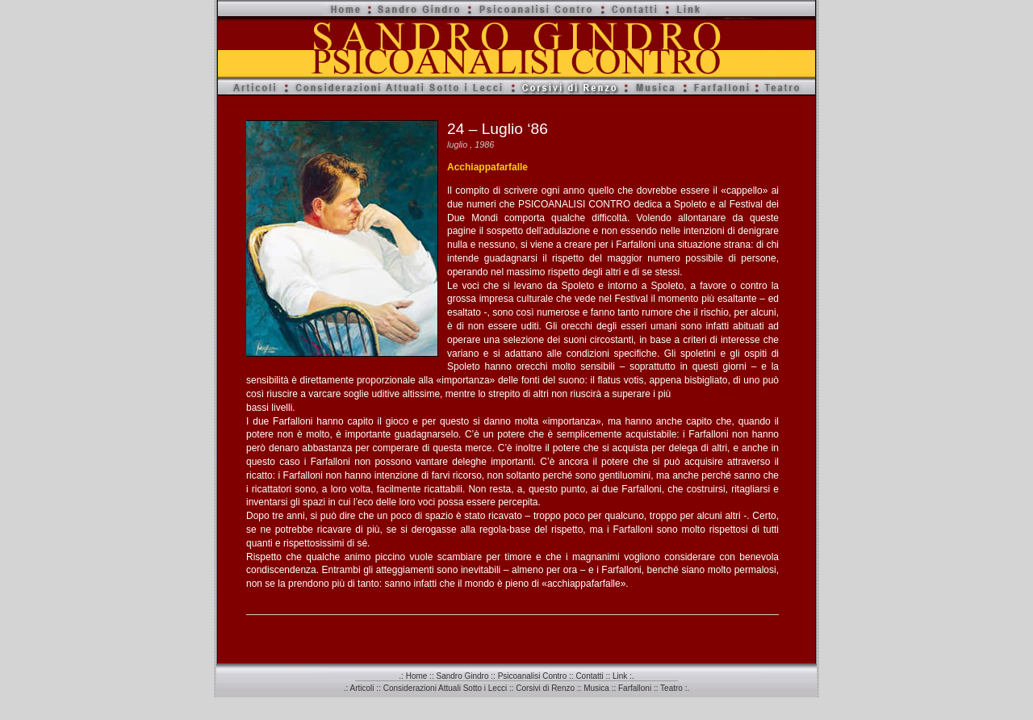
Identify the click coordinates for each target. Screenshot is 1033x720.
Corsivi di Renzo (545, 688)
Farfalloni (634, 688)
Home (417, 676)
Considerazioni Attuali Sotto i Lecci (445, 688)
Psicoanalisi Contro (532, 676)
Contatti (589, 676)
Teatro (671, 688)
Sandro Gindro (462, 676)
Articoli (362, 688)
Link (620, 676)
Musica (596, 688)
